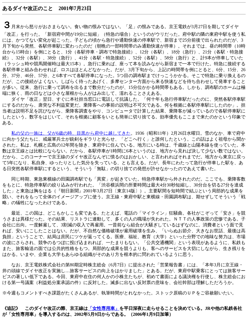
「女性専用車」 (103, 308)
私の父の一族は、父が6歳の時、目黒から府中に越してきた (71, 133)
